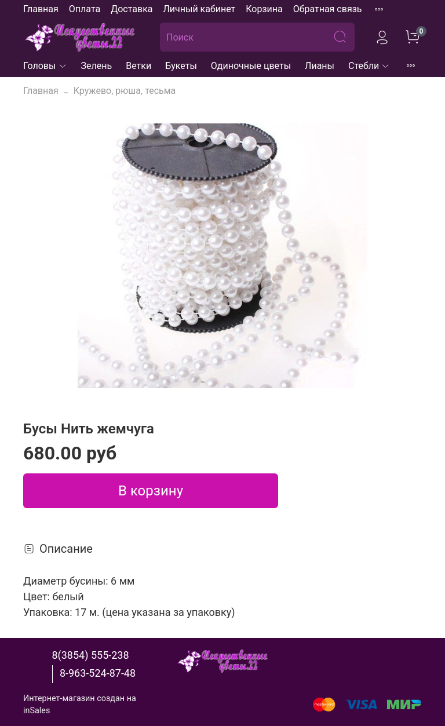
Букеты (181, 65)
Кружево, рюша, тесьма (125, 90)
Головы (45, 65)
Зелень (96, 65)
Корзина (264, 8)
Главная (41, 8)
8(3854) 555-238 (90, 655)
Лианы (319, 65)
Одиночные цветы (251, 65)
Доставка (131, 8)
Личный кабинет (199, 8)
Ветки (138, 65)
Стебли (369, 65)
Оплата (84, 8)
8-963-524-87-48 (98, 673)
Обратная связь (327, 8)
